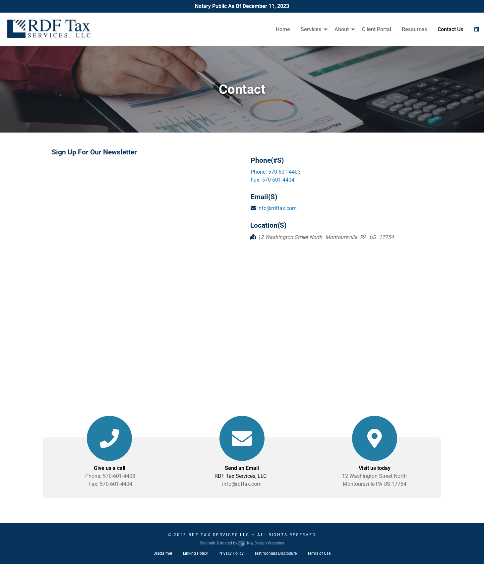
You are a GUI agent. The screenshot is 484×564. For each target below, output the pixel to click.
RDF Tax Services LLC (219, 535)
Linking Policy (195, 553)
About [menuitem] (341, 29)
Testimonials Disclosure (275, 553)
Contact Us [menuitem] (450, 29)
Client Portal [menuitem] (376, 29)
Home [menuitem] (283, 29)
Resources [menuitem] (414, 29)
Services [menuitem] (311, 29)
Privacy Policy (231, 553)
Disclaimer (162, 553)
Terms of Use (319, 553)
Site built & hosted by (242, 543)
